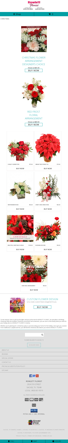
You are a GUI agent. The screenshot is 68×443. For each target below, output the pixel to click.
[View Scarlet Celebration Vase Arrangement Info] (20, 147)
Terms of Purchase (34, 436)
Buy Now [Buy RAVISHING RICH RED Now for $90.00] (48, 249)
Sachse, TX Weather (24, 433)
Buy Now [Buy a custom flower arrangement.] (42, 307)
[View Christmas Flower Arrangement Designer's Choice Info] (34, 39)
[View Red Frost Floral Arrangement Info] (34, 93)
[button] (34, 410)
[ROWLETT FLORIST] (34, 9)
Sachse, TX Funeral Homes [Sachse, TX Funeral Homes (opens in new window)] (12, 429)
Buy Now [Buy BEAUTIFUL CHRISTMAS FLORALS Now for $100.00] (20, 249)
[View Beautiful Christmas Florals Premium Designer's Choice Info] (20, 228)
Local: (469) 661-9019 (34, 390)
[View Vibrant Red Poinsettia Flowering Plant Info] (48, 147)
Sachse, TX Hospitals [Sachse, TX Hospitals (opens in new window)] (30, 429)
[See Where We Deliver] (34, 345)
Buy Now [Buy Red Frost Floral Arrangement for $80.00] (33, 124)
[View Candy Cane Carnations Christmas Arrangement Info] (48, 188)
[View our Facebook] (30, 377)
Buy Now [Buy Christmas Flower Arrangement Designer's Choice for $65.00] (33, 70)
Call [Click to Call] (11, 441)
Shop (17, 14)
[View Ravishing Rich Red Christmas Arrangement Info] (48, 228)
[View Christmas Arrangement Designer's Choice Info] (34, 269)
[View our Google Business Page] (34, 377)
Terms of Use (47, 436)
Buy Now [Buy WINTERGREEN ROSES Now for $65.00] (20, 209)
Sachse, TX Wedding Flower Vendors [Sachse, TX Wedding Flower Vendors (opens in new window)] (52, 429)
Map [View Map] (34, 441)
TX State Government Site (41, 433)
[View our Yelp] (37, 377)
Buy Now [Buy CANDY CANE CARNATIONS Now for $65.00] (48, 209)
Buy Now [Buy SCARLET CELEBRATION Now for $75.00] (20, 168)
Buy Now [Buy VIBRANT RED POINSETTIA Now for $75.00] (48, 168)
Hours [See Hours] (56, 441)
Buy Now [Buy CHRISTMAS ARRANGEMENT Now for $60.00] (34, 290)
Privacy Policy (21, 436)
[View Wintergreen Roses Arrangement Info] (20, 188)
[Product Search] (34, 335)
